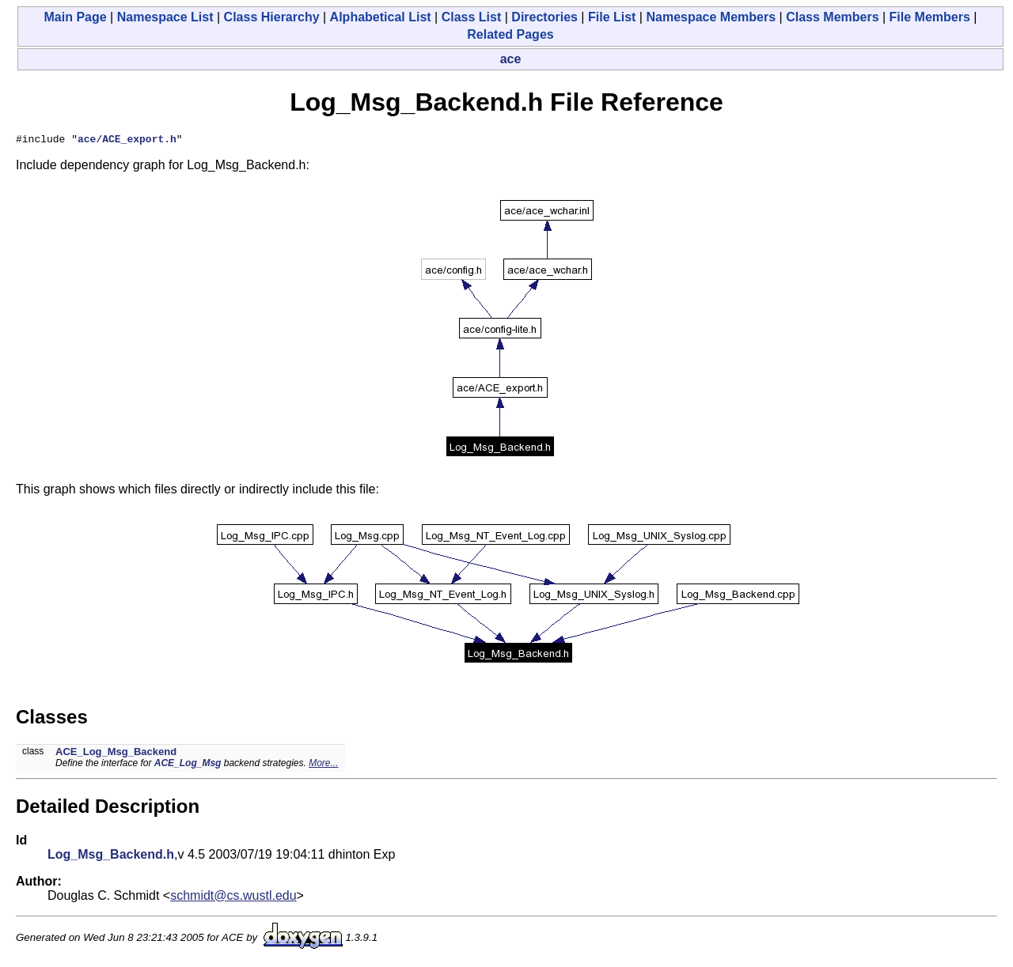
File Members (930, 17)
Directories (544, 17)
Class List (472, 17)
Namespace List (165, 17)
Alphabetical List (380, 17)
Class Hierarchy (272, 17)
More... (323, 765)
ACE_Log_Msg (188, 765)
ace (511, 59)
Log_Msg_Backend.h (110, 856)
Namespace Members (711, 17)
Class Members (832, 17)
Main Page (75, 17)
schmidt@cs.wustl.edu (233, 898)
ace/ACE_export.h (127, 141)
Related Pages (510, 34)
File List (611, 17)
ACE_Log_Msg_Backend (115, 754)
